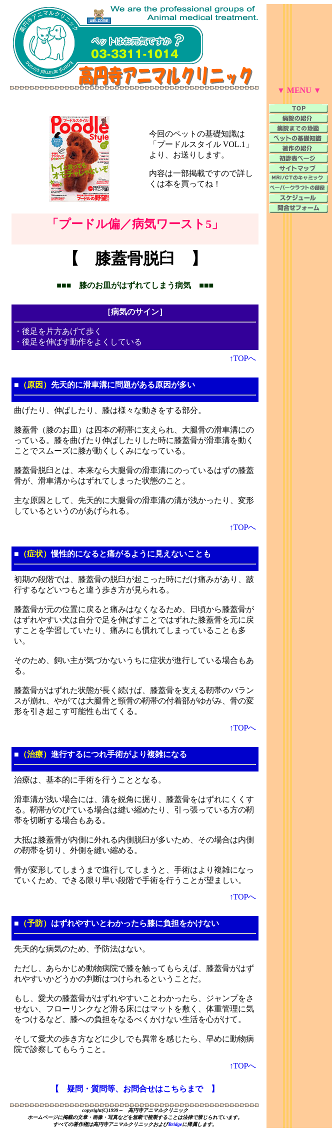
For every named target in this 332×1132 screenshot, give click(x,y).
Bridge (175, 1124)
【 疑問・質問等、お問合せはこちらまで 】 (135, 1088)
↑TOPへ (243, 358)
